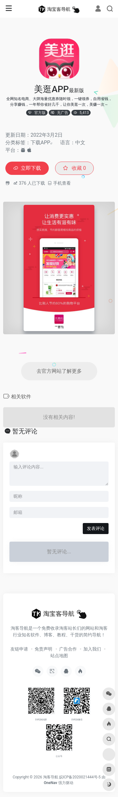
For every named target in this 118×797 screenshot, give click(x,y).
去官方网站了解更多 (59, 371)
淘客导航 (50, 777)
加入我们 (92, 648)
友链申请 (19, 648)
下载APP (40, 143)
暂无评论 (24, 431)
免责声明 (43, 648)
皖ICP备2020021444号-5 (80, 777)
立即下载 (27, 168)
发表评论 (95, 528)
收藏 (74, 168)
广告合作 (68, 648)
